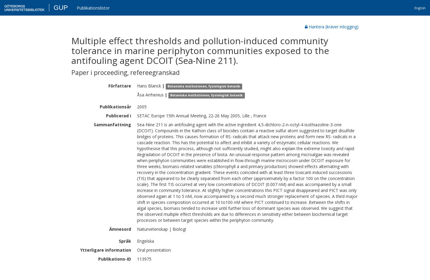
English (420, 8)
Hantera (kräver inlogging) (332, 27)
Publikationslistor (93, 8)
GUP (60, 7)
